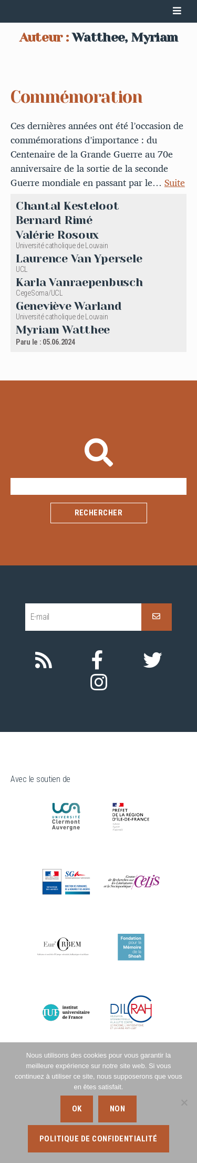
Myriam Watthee (63, 405)
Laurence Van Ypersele (79, 334)
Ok (77, 1108)
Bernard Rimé (54, 296)
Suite (174, 259)
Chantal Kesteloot (67, 281)
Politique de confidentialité (98, 1139)
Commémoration (76, 173)
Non (118, 1108)
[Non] (184, 1102)
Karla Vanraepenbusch (79, 358)
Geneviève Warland (68, 381)
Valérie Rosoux (57, 311)
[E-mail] (83, 692)
